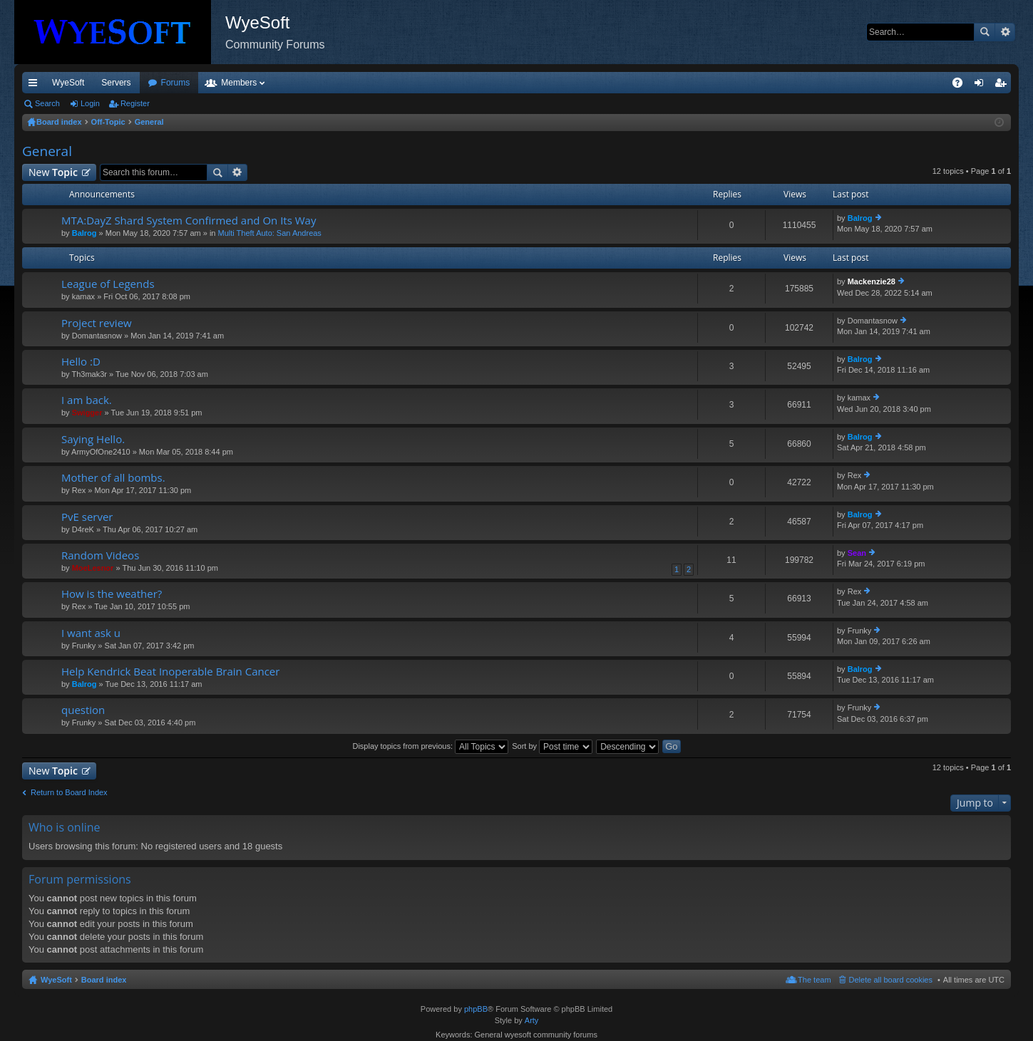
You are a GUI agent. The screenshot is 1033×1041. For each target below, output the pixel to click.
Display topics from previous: (430, 746)
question (83, 710)
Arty (532, 1020)
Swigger (87, 412)
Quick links (35, 85)
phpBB (476, 1009)
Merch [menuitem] (881, 83)
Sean (857, 553)
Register (135, 103)
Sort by (552, 746)
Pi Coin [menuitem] (924, 83)
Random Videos (100, 555)
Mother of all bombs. (113, 478)
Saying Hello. (93, 439)
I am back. (86, 400)
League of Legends (108, 284)
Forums (252, 83)
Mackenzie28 (871, 281)
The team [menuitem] (814, 979)
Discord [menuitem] (193, 83)
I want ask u (90, 633)
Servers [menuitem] (115, 83)
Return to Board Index (69, 792)
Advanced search (1004, 32)
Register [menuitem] (1003, 85)
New (53, 172)
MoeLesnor (93, 568)
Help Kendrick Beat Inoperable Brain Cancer (170, 671)
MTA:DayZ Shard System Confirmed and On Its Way (188, 220)
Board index (104, 979)
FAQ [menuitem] (962, 85)
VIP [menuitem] (155, 83)
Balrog (84, 233)
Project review (96, 323)
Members (316, 83)
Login (90, 103)
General (47, 151)
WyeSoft (68, 83)
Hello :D (81, 361)
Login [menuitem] (982, 85)
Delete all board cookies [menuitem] (890, 979)
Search (984, 32)
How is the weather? (111, 594)
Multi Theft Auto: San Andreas (270, 233)
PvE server (87, 517)
